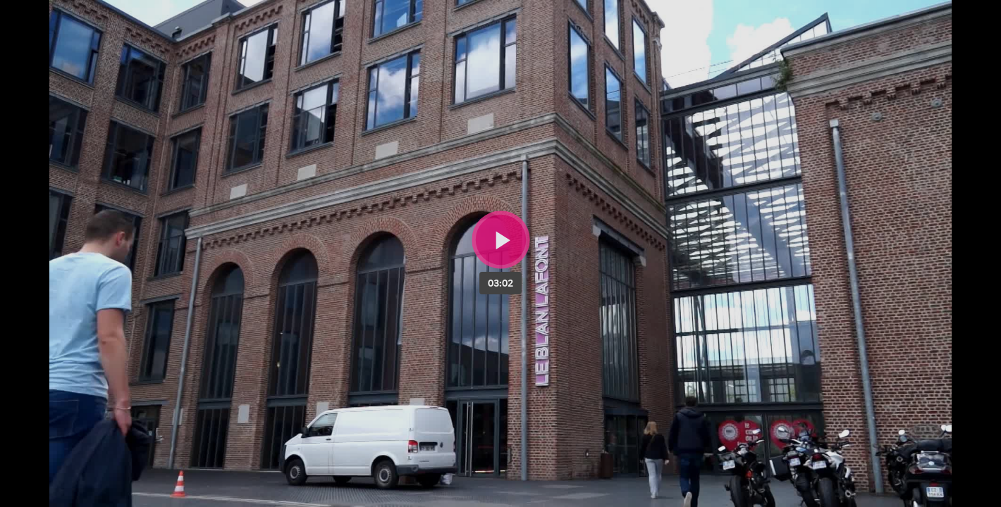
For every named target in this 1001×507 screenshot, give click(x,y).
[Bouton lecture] (501, 240)
